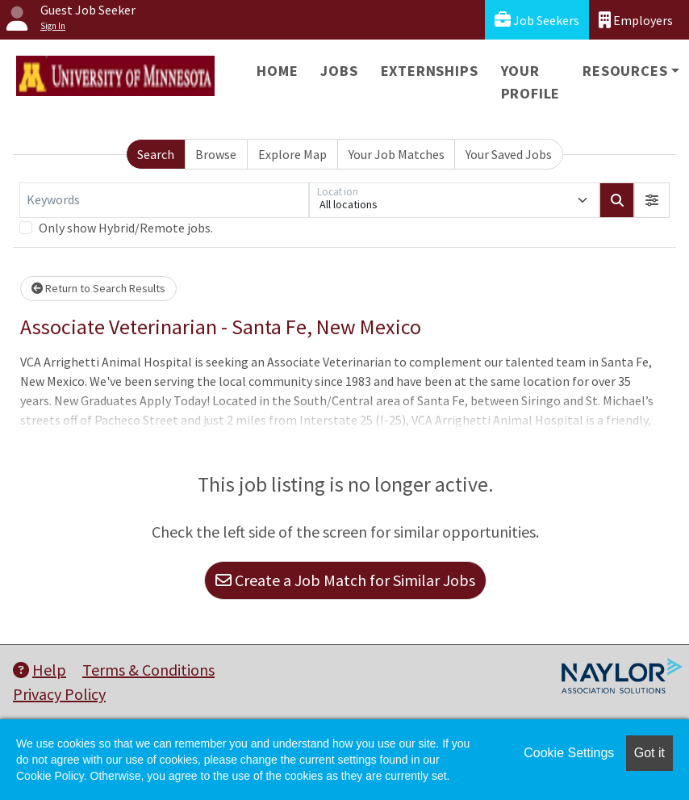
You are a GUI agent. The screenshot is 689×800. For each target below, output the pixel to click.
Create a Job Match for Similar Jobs (345, 580)
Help (39, 670)
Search (155, 154)
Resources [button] (625, 70)
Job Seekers (537, 20)
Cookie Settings (569, 753)
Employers (636, 20)
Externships (429, 70)
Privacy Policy (59, 694)
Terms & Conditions (148, 670)
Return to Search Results (98, 288)
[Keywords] (164, 200)
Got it (649, 753)
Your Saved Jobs (509, 154)
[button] (652, 200)
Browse (215, 154)
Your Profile (531, 82)
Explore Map (292, 154)
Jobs (338, 70)
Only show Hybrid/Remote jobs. (126, 228)
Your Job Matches (397, 154)
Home (277, 70)
